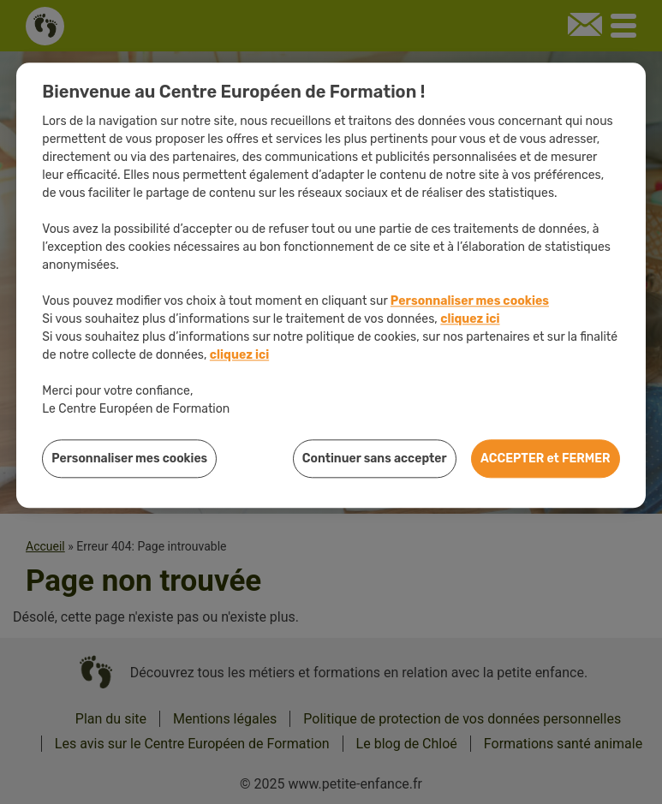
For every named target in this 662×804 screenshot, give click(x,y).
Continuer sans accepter (374, 458)
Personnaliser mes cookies (470, 301)
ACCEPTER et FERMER (545, 458)
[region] (330, 286)
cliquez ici (469, 319)
